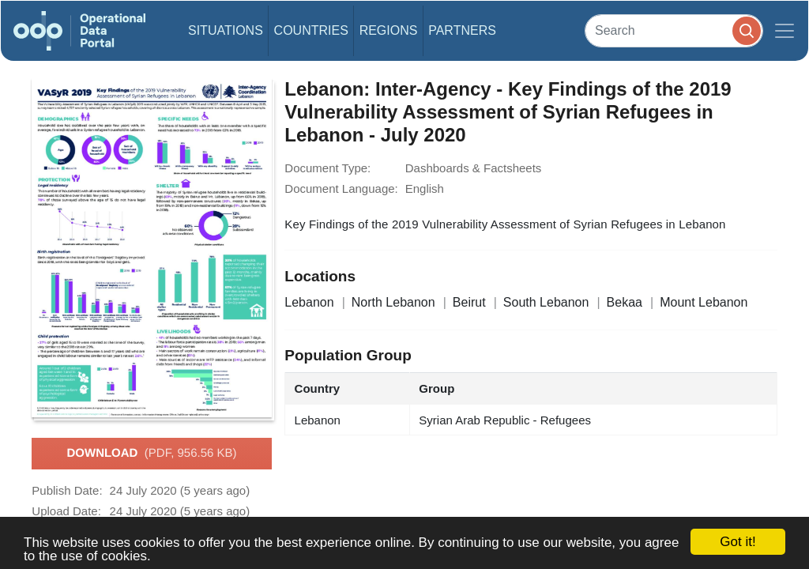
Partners (462, 30)
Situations (225, 30)
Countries (311, 30)
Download (151, 454)
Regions (388, 30)
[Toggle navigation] (784, 30)
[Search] (674, 30)
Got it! (737, 541)
